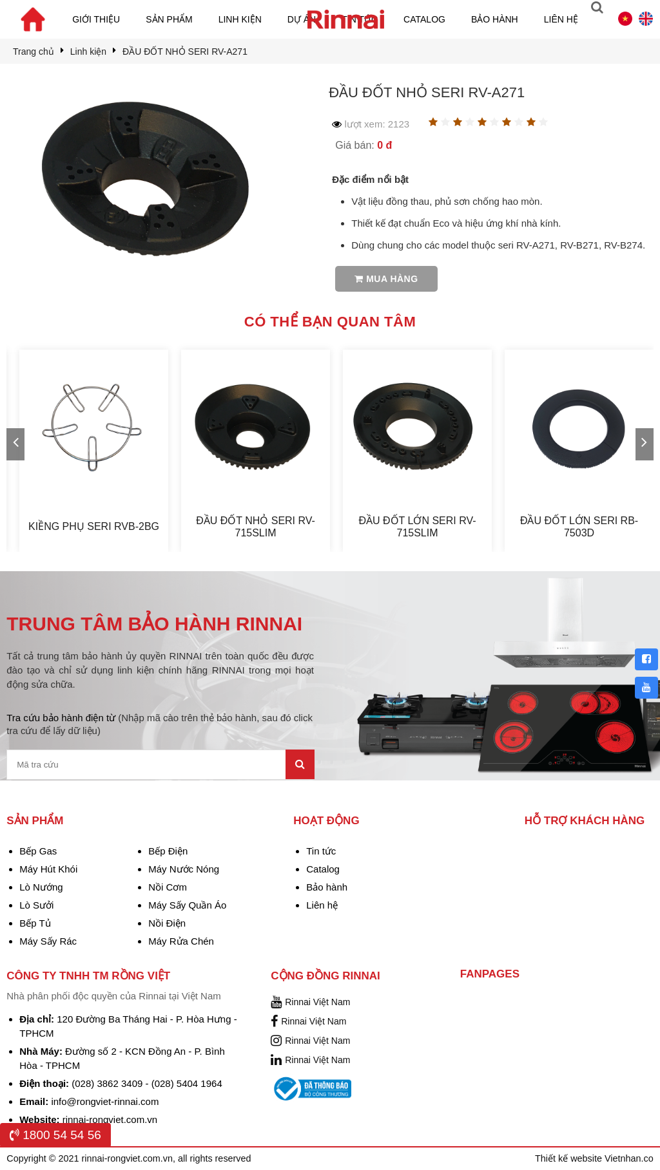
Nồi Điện (167, 923)
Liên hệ (561, 19)
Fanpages (489, 974)
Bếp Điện (168, 850)
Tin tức (321, 850)
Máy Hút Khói (48, 868)
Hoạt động (326, 821)
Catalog (424, 19)
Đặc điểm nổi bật (370, 179)
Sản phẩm (169, 19)
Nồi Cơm (167, 887)
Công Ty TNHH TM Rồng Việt (88, 976)
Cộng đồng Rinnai (325, 976)
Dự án (301, 19)
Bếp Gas (38, 850)
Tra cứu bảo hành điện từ (159, 724)
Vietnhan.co (629, 1158)
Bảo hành (494, 19)
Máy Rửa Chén (181, 941)
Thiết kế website (570, 1158)
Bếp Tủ (34, 923)
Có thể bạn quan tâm (330, 322)
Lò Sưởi (36, 905)
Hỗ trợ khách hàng (585, 821)
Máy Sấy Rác (48, 941)
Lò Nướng (41, 887)
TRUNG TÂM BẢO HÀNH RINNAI (154, 623)
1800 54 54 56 (55, 1135)
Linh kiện (240, 19)
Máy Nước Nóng (183, 868)
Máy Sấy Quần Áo (187, 905)
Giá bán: (363, 145)
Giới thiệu (96, 19)
